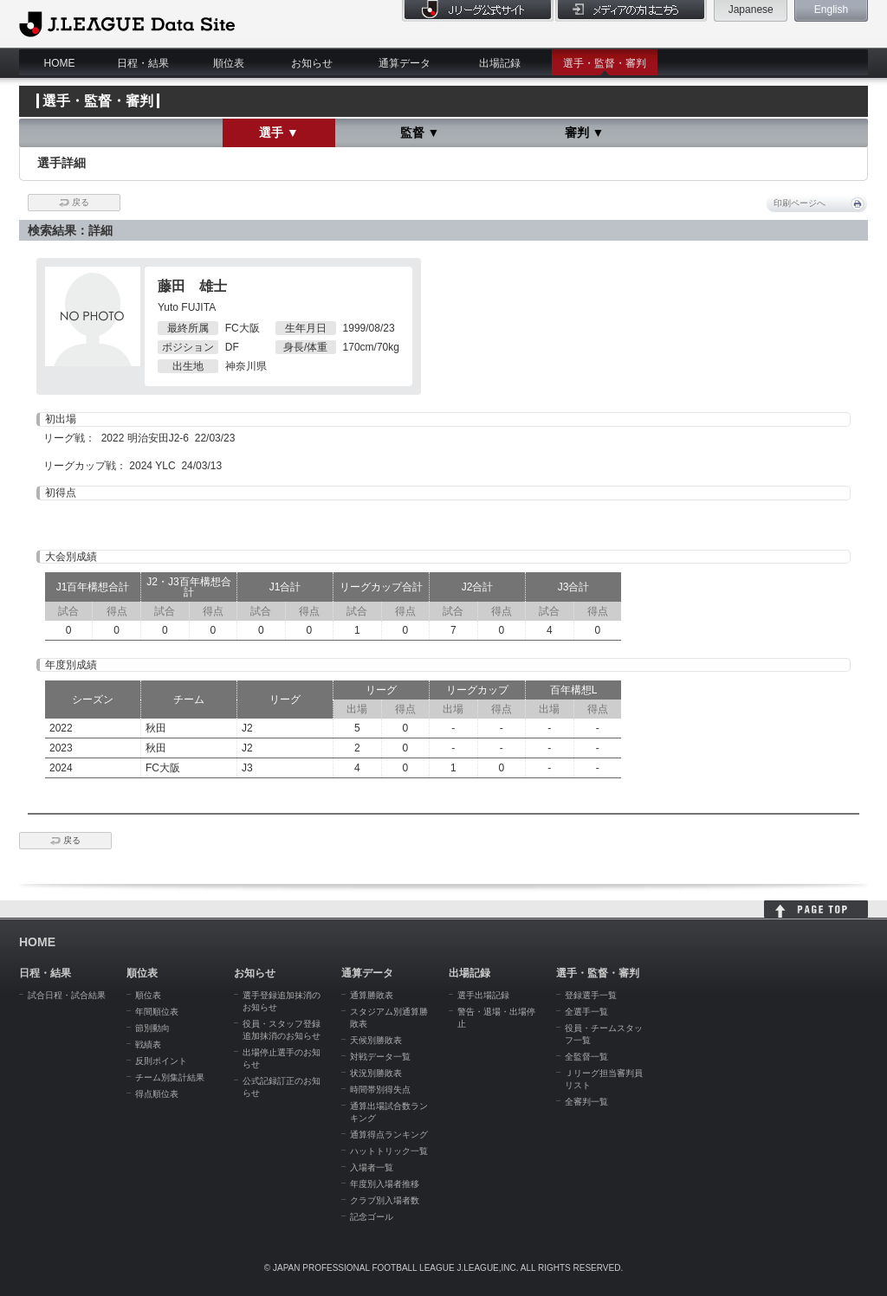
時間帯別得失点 (380, 1089)
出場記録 (500, 63)
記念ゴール (371, 1217)
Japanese (751, 9)
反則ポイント (161, 1061)
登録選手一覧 (591, 995)
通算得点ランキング (389, 1134)
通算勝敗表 (371, 995)
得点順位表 (156, 1094)
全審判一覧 (586, 1101)
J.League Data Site (127, 23)
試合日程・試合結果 (67, 995)
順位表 (228, 63)
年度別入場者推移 (384, 1184)
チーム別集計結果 (169, 1077)
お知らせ (312, 63)
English (831, 9)
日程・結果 (143, 63)
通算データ (405, 63)
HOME (59, 63)
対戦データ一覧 (380, 1056)
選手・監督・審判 (604, 63)
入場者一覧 (371, 1167)
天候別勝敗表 (376, 1040)
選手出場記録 (483, 995)
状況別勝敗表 (376, 1073)
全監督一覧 (586, 1056)
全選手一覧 (586, 1011)
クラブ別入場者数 (384, 1200)
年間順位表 (156, 1011)
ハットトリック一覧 (389, 1151)
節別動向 (152, 1028)
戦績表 (148, 1044)
